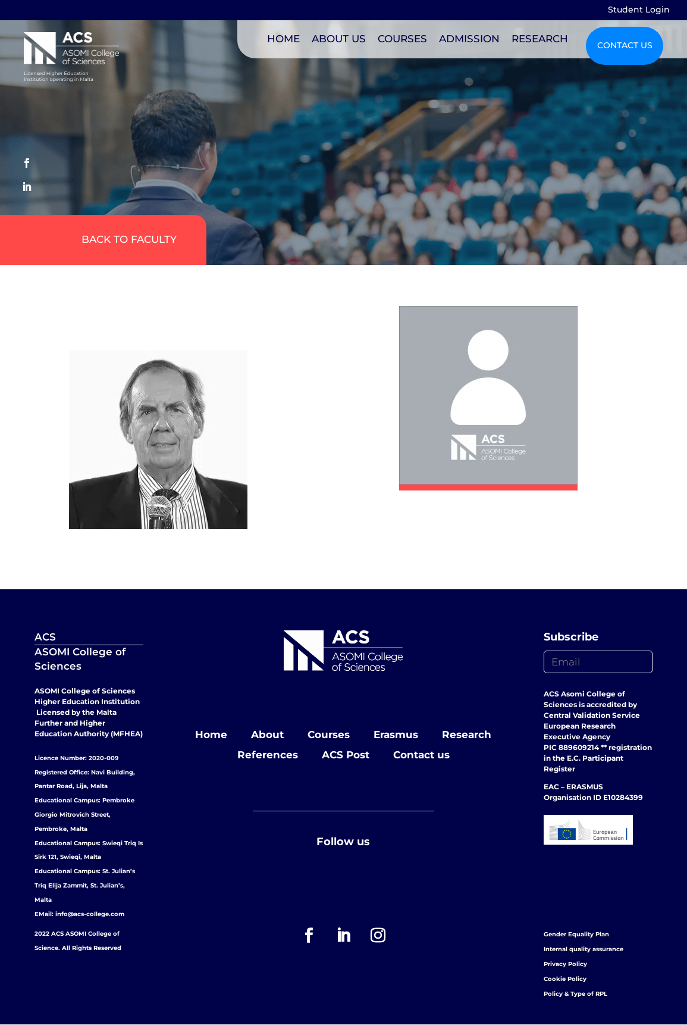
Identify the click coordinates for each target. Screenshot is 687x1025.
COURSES (402, 39)
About (267, 734)
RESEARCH (540, 39)
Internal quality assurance (583, 949)
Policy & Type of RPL (575, 994)
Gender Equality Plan (576, 934)
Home (211, 734)
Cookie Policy (565, 979)
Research (466, 734)
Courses (329, 734)
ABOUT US (339, 39)
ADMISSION (469, 39)
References (267, 755)
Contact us (421, 755)
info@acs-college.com (89, 914)
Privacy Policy (565, 964)
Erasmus (396, 734)
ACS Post (345, 755)
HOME (283, 39)
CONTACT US (625, 45)
